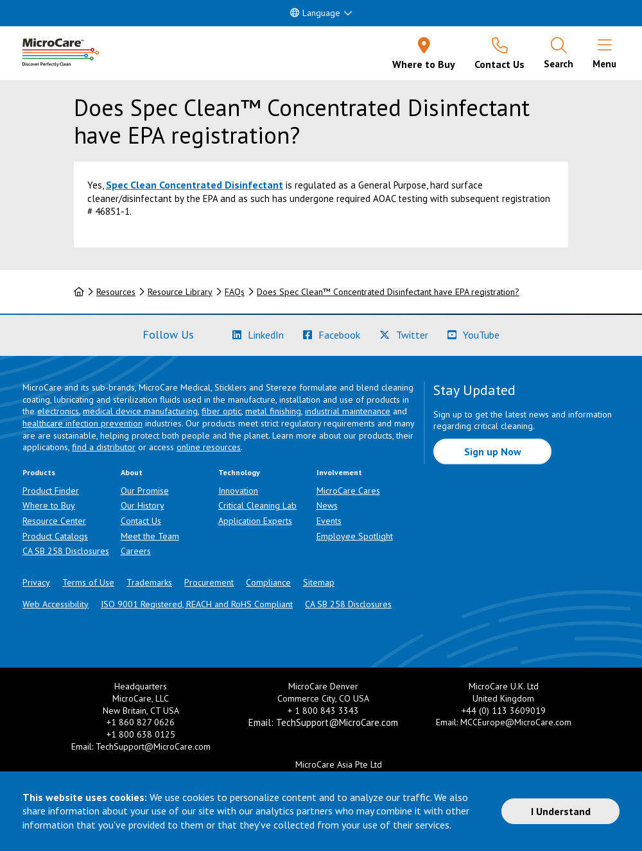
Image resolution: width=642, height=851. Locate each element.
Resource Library (180, 292)
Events (329, 521)
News (327, 505)
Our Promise (145, 490)
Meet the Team (150, 536)
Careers (136, 551)
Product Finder (50, 490)
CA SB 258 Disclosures (65, 551)
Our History (142, 505)
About (132, 472)
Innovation (238, 490)
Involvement (339, 472)
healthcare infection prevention (82, 423)
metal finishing (273, 411)
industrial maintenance (347, 411)
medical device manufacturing (140, 411)
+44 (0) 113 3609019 (504, 710)
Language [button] (315, 13)
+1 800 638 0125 (141, 734)
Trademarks (149, 582)
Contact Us (141, 521)
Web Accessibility (55, 604)
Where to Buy (48, 505)
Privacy (36, 582)
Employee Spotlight (355, 536)
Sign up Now (492, 451)
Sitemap (318, 582)
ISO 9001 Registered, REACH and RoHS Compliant (197, 604)
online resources (209, 447)
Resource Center (54, 521)
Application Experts (255, 521)
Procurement (209, 582)
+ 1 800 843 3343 (323, 710)
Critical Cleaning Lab (257, 505)
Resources (115, 292)
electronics (58, 411)
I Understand (561, 811)
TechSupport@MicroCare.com (153, 746)
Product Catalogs (55, 536)
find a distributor (103, 447)
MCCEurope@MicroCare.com (515, 722)
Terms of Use (88, 582)
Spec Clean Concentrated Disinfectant (194, 184)
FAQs (235, 292)
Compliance (268, 582)
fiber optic (221, 411)
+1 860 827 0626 (141, 722)
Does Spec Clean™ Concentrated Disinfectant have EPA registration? (388, 292)
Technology (239, 472)
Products (38, 472)
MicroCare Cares (348, 490)
